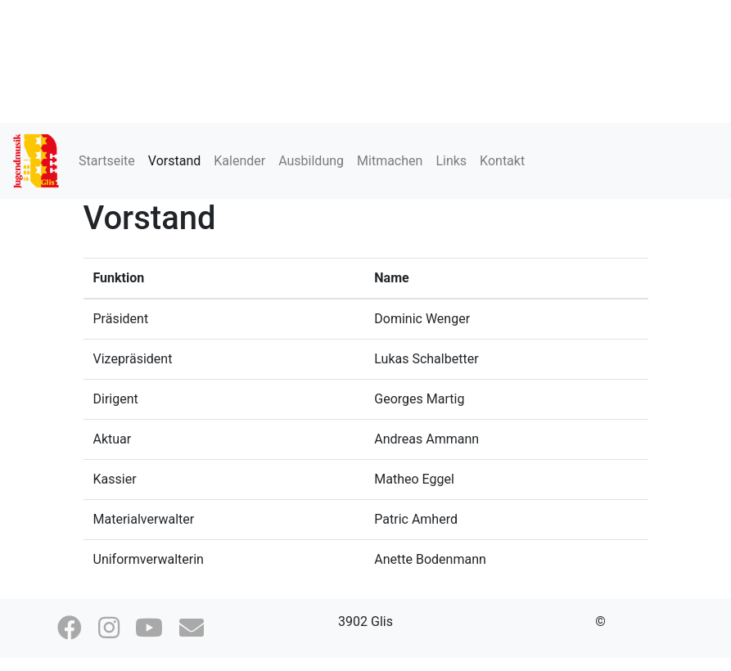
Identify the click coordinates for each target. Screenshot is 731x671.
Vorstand (174, 161)
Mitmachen (389, 161)
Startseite (107, 161)
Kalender (239, 161)
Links (451, 161)
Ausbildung (311, 161)
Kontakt (502, 161)
